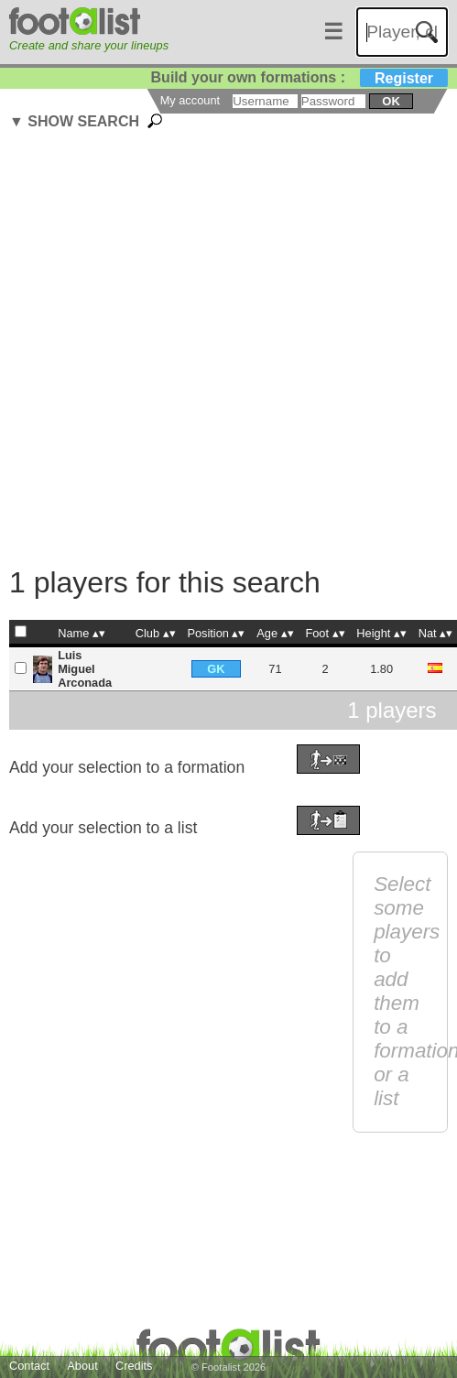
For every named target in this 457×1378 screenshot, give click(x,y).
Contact (29, 1366)
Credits (134, 1366)
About (82, 1366)
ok (390, 101)
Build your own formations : (299, 77)
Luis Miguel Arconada (85, 668)
